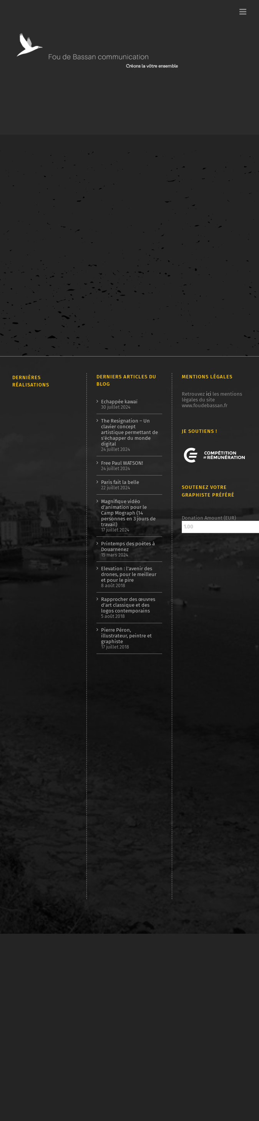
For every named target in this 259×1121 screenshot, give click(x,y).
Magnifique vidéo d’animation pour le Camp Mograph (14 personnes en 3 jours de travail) (128, 513)
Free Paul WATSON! (122, 463)
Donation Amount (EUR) (209, 518)
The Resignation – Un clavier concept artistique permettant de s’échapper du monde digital (129, 432)
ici (208, 394)
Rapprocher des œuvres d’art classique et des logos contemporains (128, 605)
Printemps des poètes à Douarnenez (128, 546)
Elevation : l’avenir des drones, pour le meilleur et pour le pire (128, 574)
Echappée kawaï (119, 401)
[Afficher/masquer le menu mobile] (243, 12)
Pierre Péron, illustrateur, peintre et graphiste (126, 635)
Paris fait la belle (120, 482)
